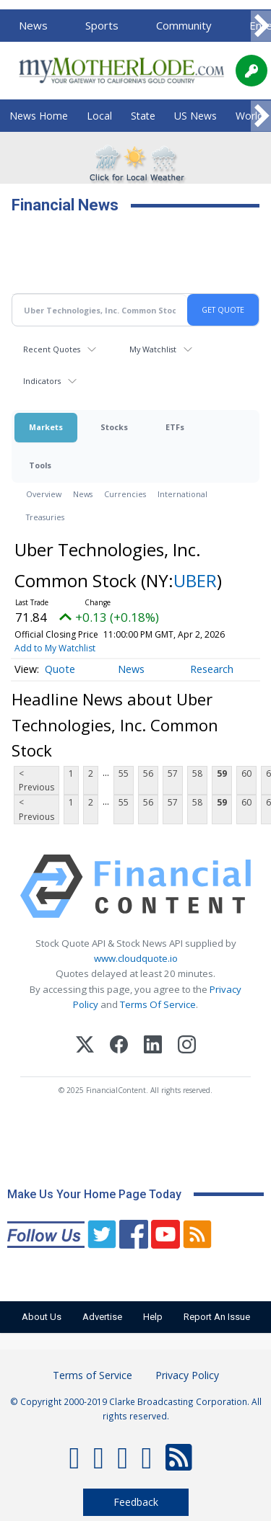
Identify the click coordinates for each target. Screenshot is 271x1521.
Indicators (42, 380)
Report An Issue (217, 1316)
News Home (38, 115)
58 (197, 773)
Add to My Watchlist (54, 648)
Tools (40, 465)
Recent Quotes (51, 349)
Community (184, 25)
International (182, 494)
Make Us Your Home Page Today (94, 1194)
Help (153, 1316)
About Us (41, 1316)
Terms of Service (92, 1375)
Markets (46, 426)
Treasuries (45, 517)
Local (99, 115)
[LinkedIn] (153, 1046)
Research (211, 669)
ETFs (174, 426)
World (249, 115)
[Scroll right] (261, 26)
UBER (195, 580)
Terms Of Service (158, 1004)
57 (173, 773)
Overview (43, 494)
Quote (60, 669)
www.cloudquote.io (136, 958)
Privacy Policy (187, 1375)
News (33, 25)
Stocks (114, 426)
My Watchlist (152, 349)
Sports (102, 25)
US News (195, 115)
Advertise (102, 1316)
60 (246, 773)
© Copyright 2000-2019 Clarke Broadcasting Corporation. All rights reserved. (136, 1409)
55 (124, 773)
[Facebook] (119, 1046)
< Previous (36, 780)
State (143, 115)
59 (222, 773)
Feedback (135, 1502)
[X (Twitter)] (85, 1046)
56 (148, 773)
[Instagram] (187, 1046)
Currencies (125, 494)
